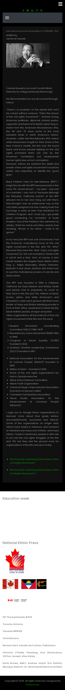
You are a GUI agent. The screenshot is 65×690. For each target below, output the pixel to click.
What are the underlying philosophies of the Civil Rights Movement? (34, 461)
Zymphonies (32, 684)
